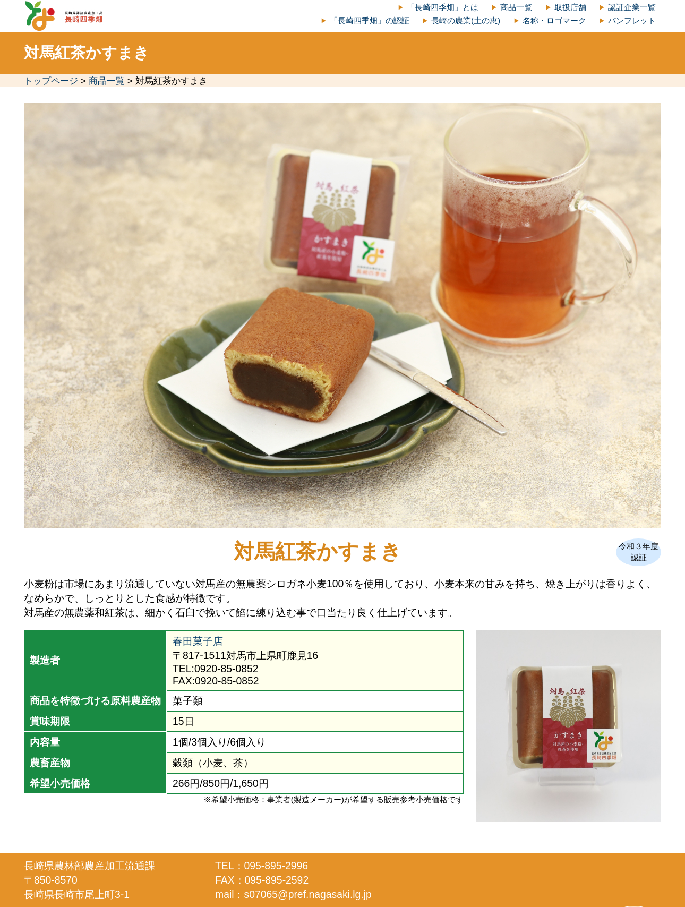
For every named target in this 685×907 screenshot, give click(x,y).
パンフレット (632, 20)
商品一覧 (516, 7)
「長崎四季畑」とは (442, 7)
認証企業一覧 (632, 7)
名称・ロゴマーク (554, 20)
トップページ (51, 80)
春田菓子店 (198, 641)
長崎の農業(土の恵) (465, 20)
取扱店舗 (570, 7)
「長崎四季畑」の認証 (369, 20)
